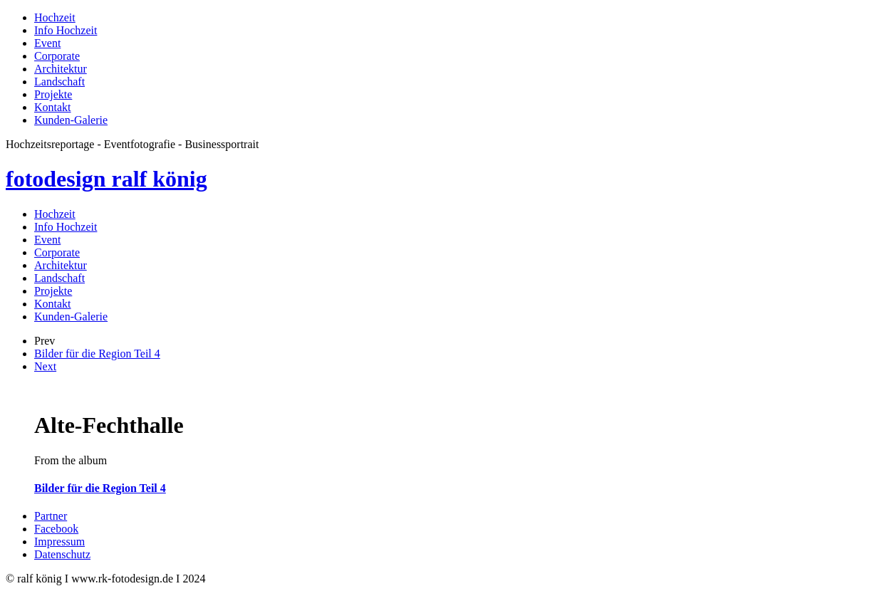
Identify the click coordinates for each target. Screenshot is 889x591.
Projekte (53, 94)
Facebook (56, 529)
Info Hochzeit (65, 30)
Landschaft (59, 81)
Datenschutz (62, 554)
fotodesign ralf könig (106, 179)
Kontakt (52, 107)
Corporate (57, 56)
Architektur (60, 69)
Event (47, 43)
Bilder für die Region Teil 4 (97, 353)
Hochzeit (55, 17)
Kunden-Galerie (71, 120)
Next (45, 366)
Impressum (59, 541)
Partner (50, 516)
